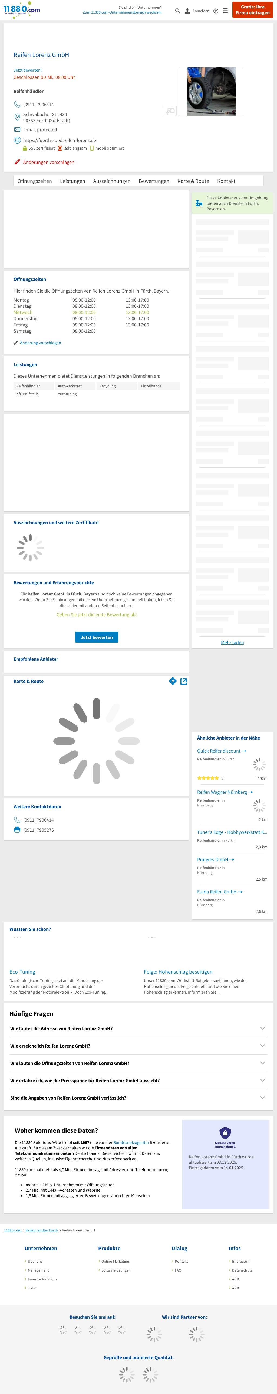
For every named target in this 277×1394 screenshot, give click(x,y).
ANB (235, 1288)
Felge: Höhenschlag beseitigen (178, 971)
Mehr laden (232, 642)
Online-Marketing (115, 1261)
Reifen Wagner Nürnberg (222, 792)
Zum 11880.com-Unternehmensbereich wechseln (122, 12)
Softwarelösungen (116, 1270)
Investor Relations (42, 1279)
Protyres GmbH (212, 859)
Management (38, 1270)
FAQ (178, 1270)
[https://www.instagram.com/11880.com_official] (92, 1331)
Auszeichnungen (112, 180)
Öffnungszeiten (35, 180)
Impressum (241, 1261)
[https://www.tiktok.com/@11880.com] (78, 1331)
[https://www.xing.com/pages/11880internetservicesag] (107, 1331)
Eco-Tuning (22, 971)
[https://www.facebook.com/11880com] (63, 1331)
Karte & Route (193, 180)
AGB (235, 1279)
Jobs (32, 1288)
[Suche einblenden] (180, 10)
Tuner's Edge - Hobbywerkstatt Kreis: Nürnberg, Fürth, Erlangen (232, 832)
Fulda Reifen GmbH (217, 892)
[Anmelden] (199, 10)
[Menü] (227, 10)
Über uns (35, 1261)
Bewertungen (154, 180)
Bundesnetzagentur (131, 1142)
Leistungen (72, 180)
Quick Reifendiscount (218, 751)
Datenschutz (242, 1270)
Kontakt (226, 180)
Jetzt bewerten (97, 637)
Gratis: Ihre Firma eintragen (253, 10)
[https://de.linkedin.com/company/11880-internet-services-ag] (122, 1331)
